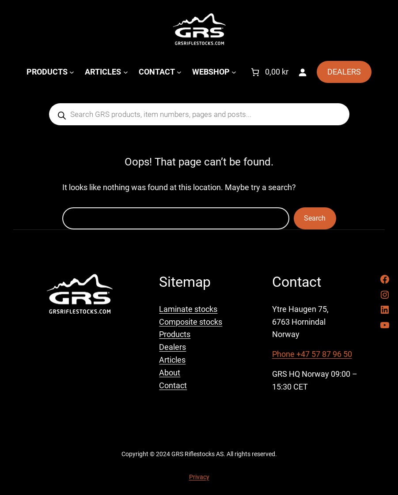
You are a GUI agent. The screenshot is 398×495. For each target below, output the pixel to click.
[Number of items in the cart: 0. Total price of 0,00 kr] (268, 72)
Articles (172, 359)
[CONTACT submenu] (179, 72)
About (169, 372)
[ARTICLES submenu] (125, 72)
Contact (173, 385)
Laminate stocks (188, 309)
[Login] (302, 72)
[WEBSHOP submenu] (233, 72)
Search (315, 218)
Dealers (172, 347)
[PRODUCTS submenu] (71, 72)
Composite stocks (190, 321)
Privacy (199, 476)
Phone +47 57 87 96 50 (312, 354)
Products (174, 334)
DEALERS (344, 71)
